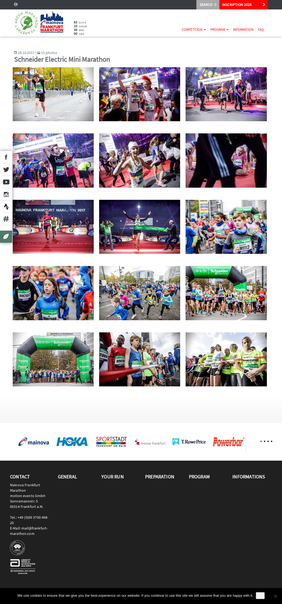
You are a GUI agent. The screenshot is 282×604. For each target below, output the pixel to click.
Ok (260, 595)
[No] (275, 596)
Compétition (194, 29)
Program (219, 29)
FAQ (261, 29)
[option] (33, 442)
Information (243, 29)
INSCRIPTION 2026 (236, 4)
